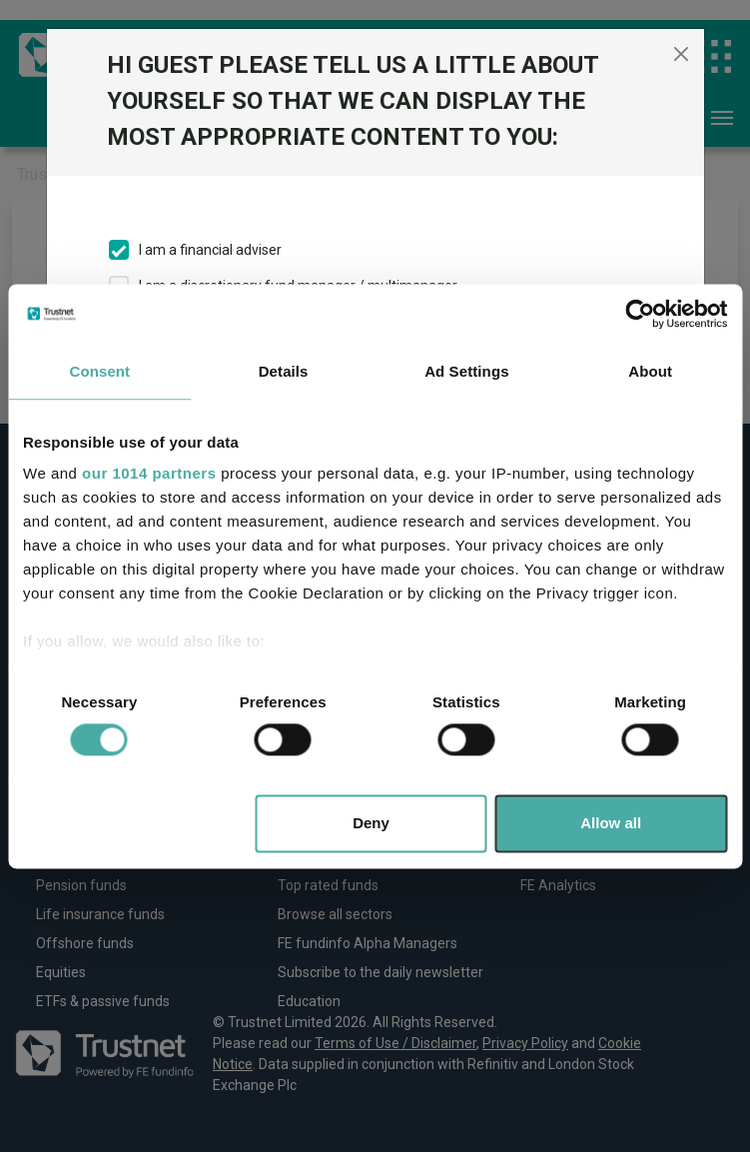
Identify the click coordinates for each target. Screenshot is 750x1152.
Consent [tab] (100, 371)
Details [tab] (284, 371)
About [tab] (650, 371)
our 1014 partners (149, 473)
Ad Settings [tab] (466, 371)
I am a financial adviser (210, 250)
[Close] (681, 54)
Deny (371, 822)
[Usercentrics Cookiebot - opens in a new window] (639, 314)
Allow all (610, 822)
